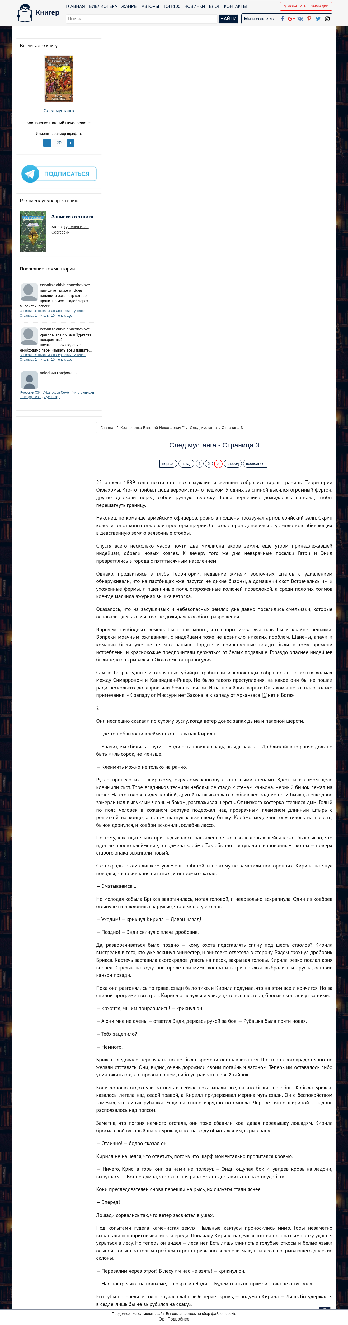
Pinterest (180, 1284)
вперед (234, 80)
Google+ (181, 1264)
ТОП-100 (171, 6)
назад (188, 80)
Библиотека (103, 6)
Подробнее (178, 1319)
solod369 (48, 376)
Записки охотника (62, 218)
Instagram (182, 1298)
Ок (161, 1319)
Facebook (181, 1257)
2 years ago (63, 400)
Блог (214, 6)
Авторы (150, 6)
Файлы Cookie (261, 1270)
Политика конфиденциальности (278, 1264)
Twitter (178, 1291)
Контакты (235, 6)
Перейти (224, 1219)
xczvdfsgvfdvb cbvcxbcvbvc (65, 283)
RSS (176, 1305)
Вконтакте (182, 1277)
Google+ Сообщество (194, 1270)
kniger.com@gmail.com (281, 1257)
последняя (256, 80)
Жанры (129, 6)
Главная (75, 6)
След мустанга (55, 110)
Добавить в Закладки (306, 6)
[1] (267, 311)
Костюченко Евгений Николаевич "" (55, 122)
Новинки (194, 6)
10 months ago (61, 313)
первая (169, 80)
